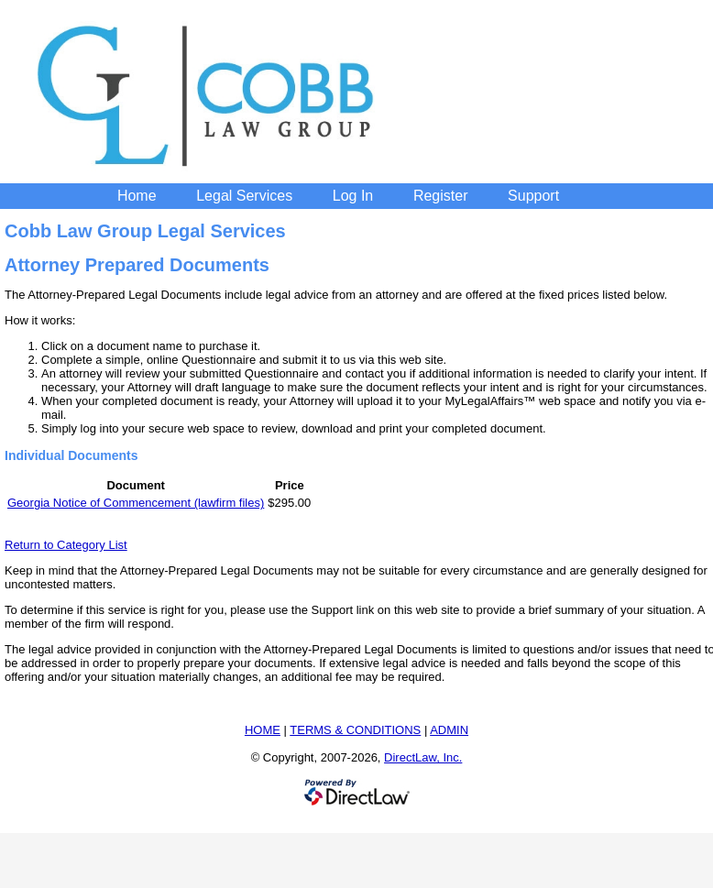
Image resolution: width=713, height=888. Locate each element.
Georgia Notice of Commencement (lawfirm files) (135, 503)
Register (440, 195)
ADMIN (449, 730)
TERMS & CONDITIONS (355, 730)
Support (533, 195)
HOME (262, 730)
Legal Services (244, 195)
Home (137, 195)
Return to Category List (66, 545)
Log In (353, 195)
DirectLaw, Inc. (423, 757)
